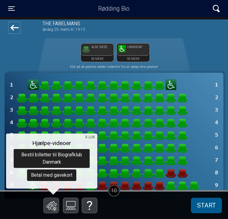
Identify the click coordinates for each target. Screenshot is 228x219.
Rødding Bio (114, 8)
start (206, 205)
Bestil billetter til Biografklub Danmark (51, 158)
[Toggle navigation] (12, 8)
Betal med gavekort (51, 175)
